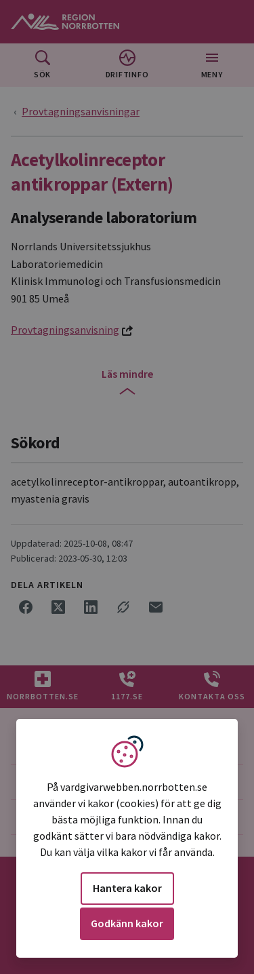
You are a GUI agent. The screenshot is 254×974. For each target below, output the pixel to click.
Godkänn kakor (127, 923)
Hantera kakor (127, 888)
